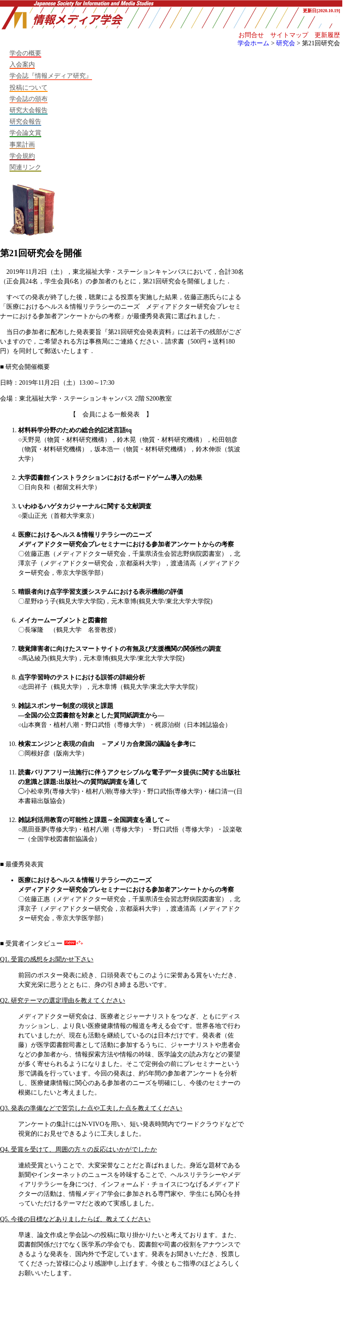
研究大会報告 (29, 110)
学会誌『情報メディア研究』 (51, 75)
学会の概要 (25, 53)
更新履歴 (327, 34)
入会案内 (22, 64)
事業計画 (22, 144)
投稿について (29, 87)
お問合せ (251, 34)
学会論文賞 (25, 132)
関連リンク (25, 167)
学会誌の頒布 (29, 98)
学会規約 (22, 155)
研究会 (285, 43)
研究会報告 (25, 121)
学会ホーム (253, 43)
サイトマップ (289, 34)
